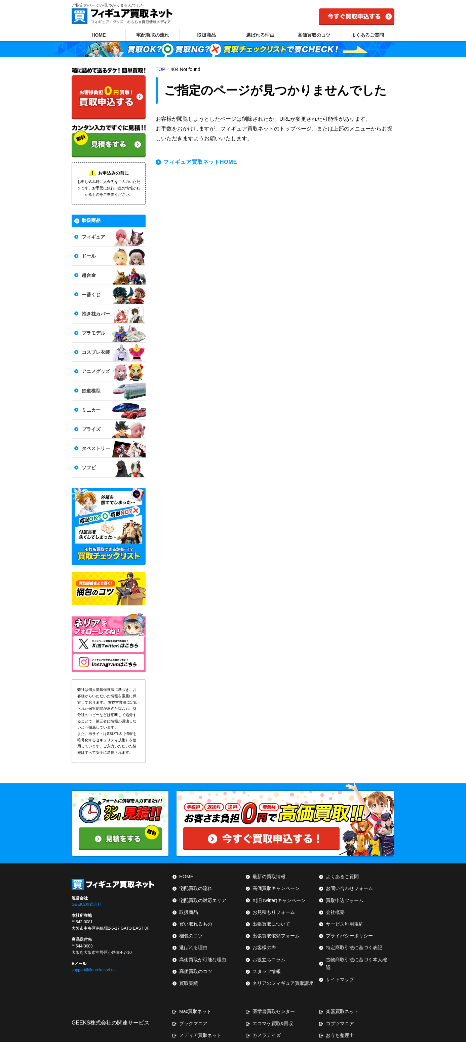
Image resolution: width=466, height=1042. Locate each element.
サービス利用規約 (344, 918)
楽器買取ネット (342, 995)
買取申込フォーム (344, 900)
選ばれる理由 (260, 35)
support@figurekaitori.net (94, 963)
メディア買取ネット (200, 1013)
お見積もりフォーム (274, 909)
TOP (160, 69)
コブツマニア (340, 1004)
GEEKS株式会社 (87, 897)
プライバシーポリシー (349, 927)
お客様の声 (264, 936)
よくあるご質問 (367, 35)
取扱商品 (206, 35)
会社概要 (335, 909)
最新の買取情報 (269, 882)
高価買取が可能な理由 (202, 945)
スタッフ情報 (267, 954)
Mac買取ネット (195, 995)
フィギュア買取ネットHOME (200, 162)
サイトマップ (340, 954)
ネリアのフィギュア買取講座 (283, 963)
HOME (99, 35)
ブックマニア (193, 1004)
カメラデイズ (267, 1013)
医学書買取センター (274, 995)
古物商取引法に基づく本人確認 (359, 945)
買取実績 (188, 963)
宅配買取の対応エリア (202, 900)
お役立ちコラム (269, 945)
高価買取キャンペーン (276, 891)
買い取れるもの (195, 918)
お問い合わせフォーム (349, 891)
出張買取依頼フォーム (276, 927)
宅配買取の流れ (152, 35)
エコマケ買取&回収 (273, 1004)
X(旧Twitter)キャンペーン (279, 900)
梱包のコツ (191, 927)
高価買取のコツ (314, 35)
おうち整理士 (340, 1013)
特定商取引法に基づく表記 (354, 936)
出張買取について (271, 918)
